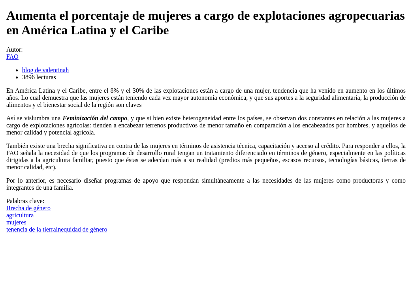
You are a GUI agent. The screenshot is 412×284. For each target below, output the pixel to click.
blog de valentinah (45, 70)
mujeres (16, 222)
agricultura (20, 215)
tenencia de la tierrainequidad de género (56, 229)
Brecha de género (28, 208)
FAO (12, 56)
